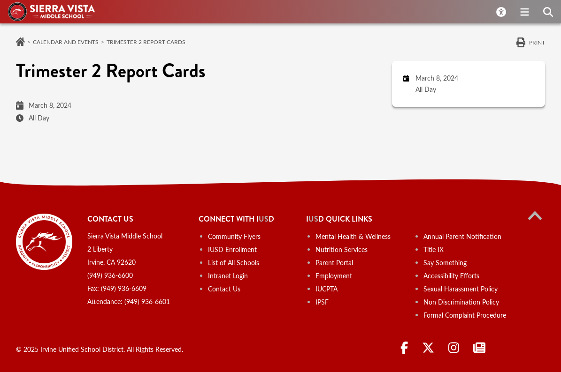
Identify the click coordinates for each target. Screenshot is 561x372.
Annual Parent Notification (462, 236)
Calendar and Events (66, 41)
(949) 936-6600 (110, 275)
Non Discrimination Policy (461, 302)
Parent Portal (334, 262)
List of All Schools (233, 262)
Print (537, 42)
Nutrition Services (341, 249)
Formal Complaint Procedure (464, 315)
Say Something (445, 262)
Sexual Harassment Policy (460, 288)
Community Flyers (234, 236)
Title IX (433, 249)
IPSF (322, 302)
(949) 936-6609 (123, 288)
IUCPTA (326, 288)
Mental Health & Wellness (353, 236)
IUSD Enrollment (232, 249)
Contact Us (224, 288)
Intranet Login (228, 275)
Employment (333, 275)
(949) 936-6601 (147, 301)
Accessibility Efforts (451, 275)
